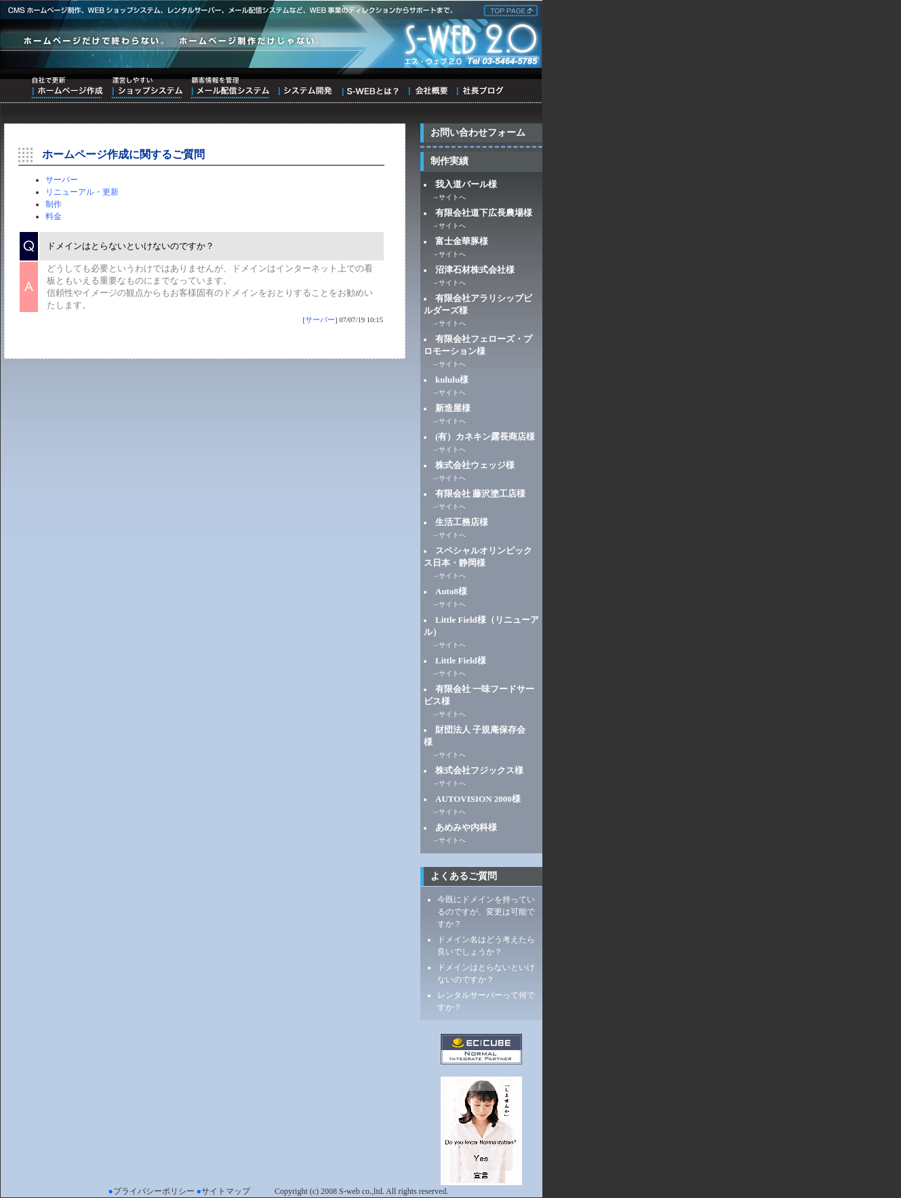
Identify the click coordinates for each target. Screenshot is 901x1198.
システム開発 (305, 87)
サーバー (61, 180)
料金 (53, 216)
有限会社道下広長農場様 (483, 213)
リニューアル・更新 (82, 192)
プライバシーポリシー (154, 1191)
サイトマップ (225, 1191)
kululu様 (451, 379)
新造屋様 (452, 408)
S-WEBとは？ (370, 87)
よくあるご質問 (464, 876)
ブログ (479, 87)
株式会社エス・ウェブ (508, 9)
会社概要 (427, 87)
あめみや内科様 (466, 827)
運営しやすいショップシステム (147, 87)
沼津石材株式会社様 (475, 270)
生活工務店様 (461, 522)
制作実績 (449, 161)
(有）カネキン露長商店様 (485, 436)
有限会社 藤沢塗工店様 (480, 493)
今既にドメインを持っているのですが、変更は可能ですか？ (486, 912)
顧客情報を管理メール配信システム (230, 87)
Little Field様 (460, 660)
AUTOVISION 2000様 (478, 799)
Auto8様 (451, 591)
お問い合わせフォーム (478, 133)
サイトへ (452, 197)
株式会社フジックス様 (479, 770)
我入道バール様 (466, 184)
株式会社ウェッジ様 (475, 465)
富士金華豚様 (461, 241)
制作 (53, 204)
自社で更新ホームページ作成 (67, 87)
